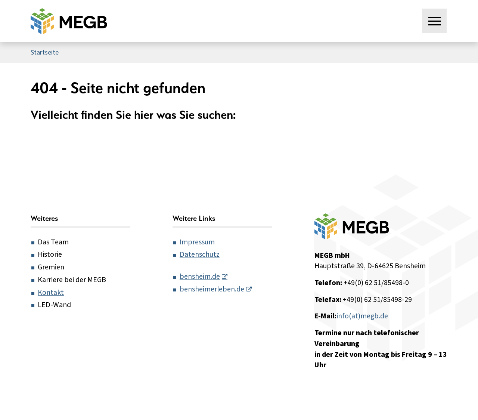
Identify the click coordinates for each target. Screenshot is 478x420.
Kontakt (51, 292)
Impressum (197, 242)
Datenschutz (200, 254)
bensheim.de (200, 276)
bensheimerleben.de (212, 289)
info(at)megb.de (362, 316)
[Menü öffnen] (434, 21)
